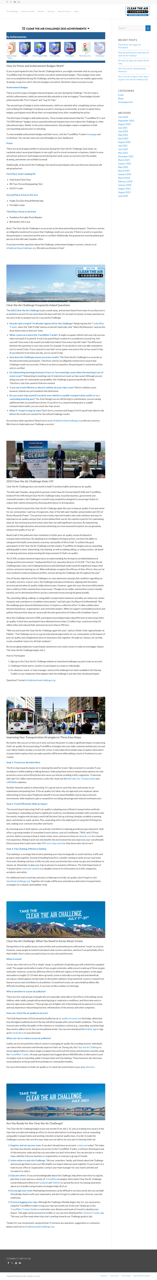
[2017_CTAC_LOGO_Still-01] (138, 11)
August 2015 (124, 192)
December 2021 (126, 156)
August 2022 (124, 142)
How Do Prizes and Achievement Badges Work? (35, 65)
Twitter (56, 1182)
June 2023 (123, 131)
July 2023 (122, 127)
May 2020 (123, 167)
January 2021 (124, 163)
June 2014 (123, 196)
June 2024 (123, 117)
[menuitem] (12, 11)
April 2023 (123, 138)
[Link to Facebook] (7, 2)
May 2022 (123, 152)
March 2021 (124, 160)
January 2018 (124, 185)
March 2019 (124, 170)
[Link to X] (11, 2)
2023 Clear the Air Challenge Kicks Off (29, 481)
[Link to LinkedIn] (19, 2)
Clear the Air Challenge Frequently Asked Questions (38, 305)
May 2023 (123, 135)
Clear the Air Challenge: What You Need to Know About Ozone (44, 941)
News (121, 98)
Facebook (43, 1182)
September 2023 (126, 120)
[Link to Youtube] (15, 2)
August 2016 (124, 188)
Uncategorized (125, 102)
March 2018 (124, 178)
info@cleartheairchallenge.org (40, 680)
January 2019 (124, 174)
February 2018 (125, 181)
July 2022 (122, 145)
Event (121, 95)
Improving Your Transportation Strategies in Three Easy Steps (43, 737)
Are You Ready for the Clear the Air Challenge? (34, 1123)
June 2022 (123, 149)
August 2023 (124, 124)
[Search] (134, 28)
